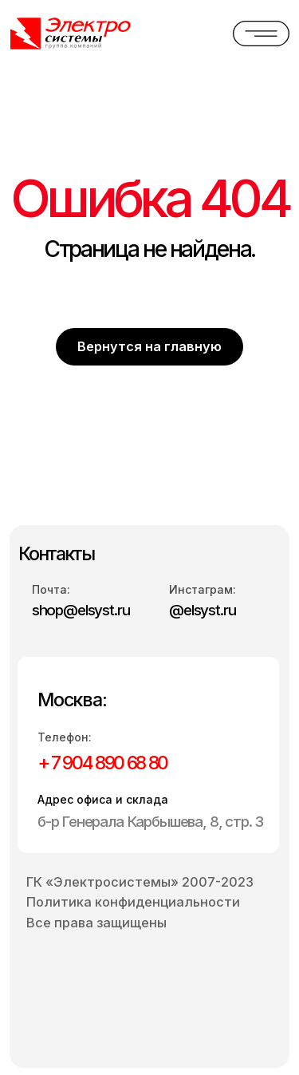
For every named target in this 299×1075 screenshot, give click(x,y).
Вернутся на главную (149, 346)
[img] (75, 34)
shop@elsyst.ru (81, 610)
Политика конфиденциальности (133, 902)
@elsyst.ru (202, 610)
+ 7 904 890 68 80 (102, 762)
